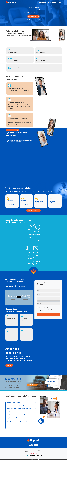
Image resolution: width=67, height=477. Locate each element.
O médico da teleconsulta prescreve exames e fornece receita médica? (21, 418)
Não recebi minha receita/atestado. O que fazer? (21, 421)
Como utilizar (42, 2)
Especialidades (52, 2)
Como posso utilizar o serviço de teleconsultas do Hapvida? (21, 408)
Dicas (60, 2)
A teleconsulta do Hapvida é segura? (21, 427)
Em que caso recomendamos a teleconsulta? (21, 405)
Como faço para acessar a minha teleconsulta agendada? (21, 414)
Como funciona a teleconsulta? (21, 402)
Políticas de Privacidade (33, 453)
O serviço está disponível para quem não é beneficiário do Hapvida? (21, 424)
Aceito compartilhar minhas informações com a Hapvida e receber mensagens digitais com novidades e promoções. (49, 309)
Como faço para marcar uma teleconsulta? (21, 411)
